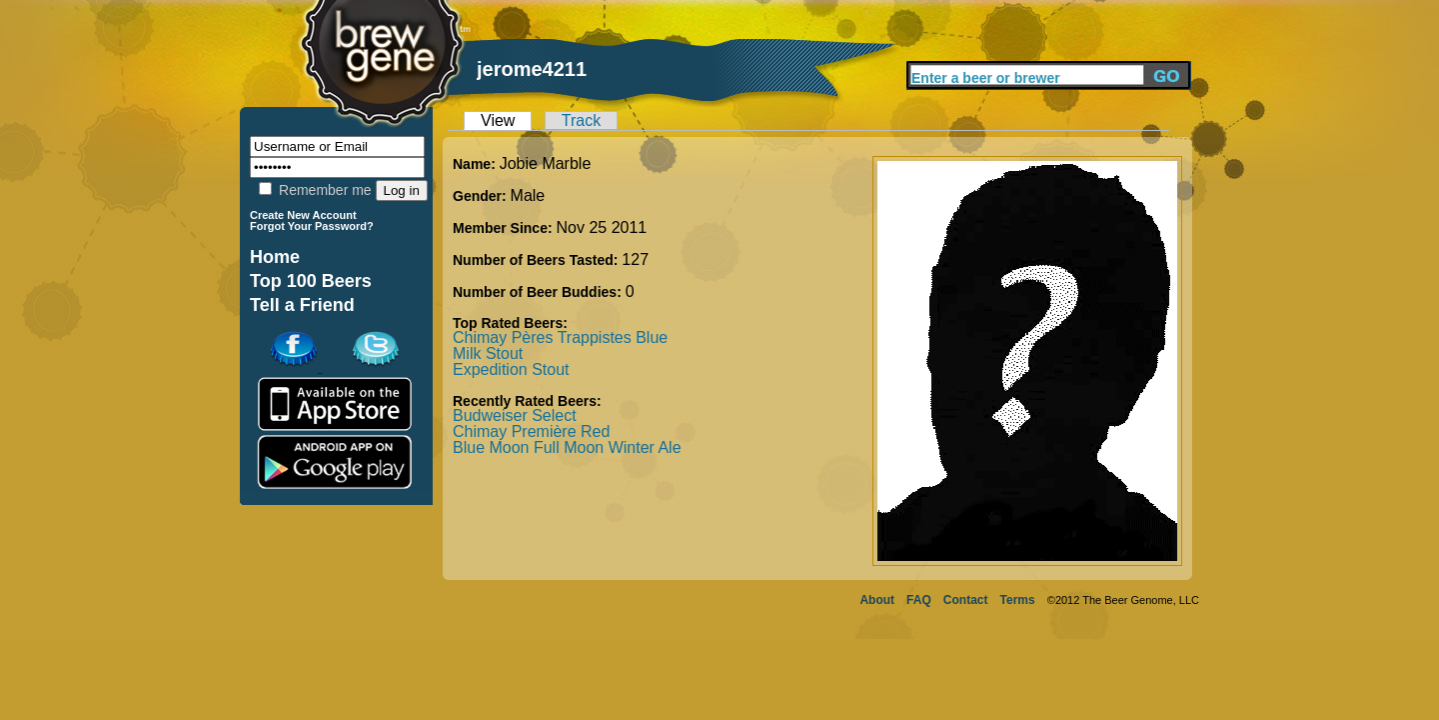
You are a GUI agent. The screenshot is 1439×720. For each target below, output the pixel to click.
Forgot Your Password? (312, 226)
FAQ (918, 600)
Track (581, 120)
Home (275, 257)
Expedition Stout (511, 369)
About (876, 600)
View (498, 120)
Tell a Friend (302, 305)
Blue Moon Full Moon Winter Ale (567, 447)
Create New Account (303, 215)
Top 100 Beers (311, 281)
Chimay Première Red (531, 431)
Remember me (315, 190)
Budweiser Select (515, 415)
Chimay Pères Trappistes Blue (560, 337)
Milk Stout (488, 353)
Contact (965, 600)
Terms (1017, 600)
